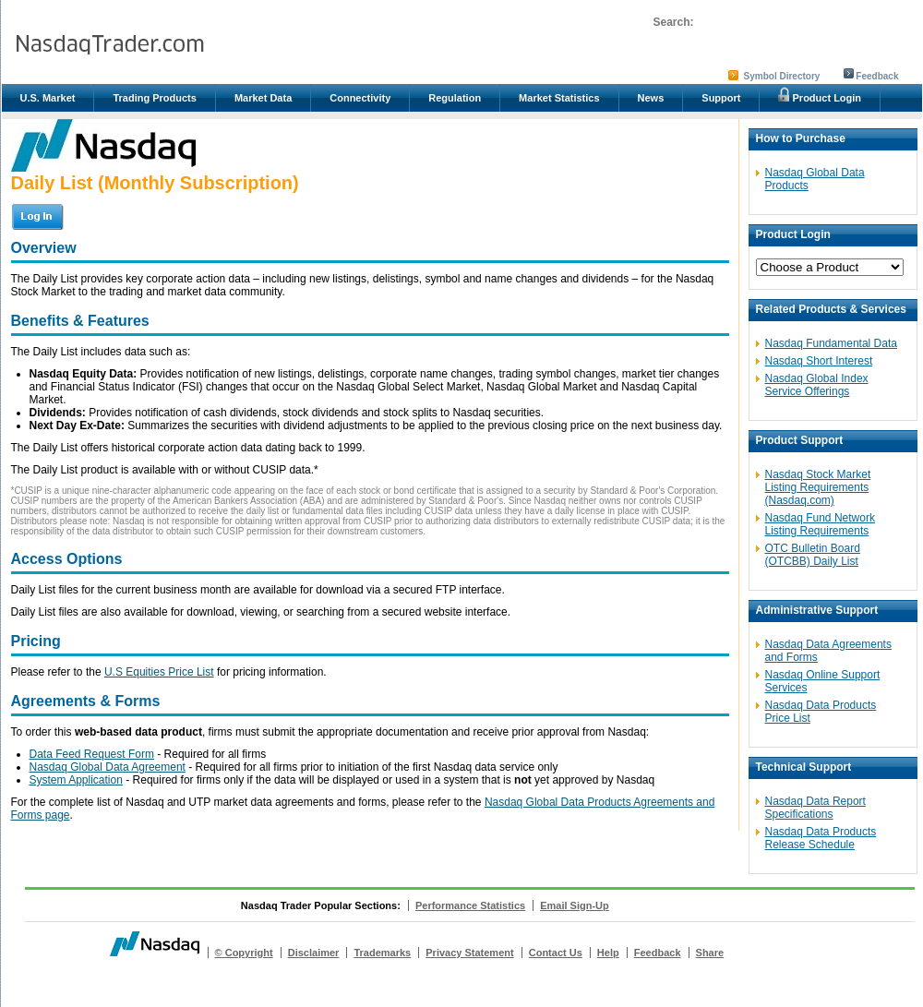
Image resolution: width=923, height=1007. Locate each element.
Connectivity (360, 97)
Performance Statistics (470, 905)
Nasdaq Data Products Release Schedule (821, 838)
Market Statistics (559, 97)
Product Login (819, 95)
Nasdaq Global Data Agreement (108, 767)
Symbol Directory (782, 76)
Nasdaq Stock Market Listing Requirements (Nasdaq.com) (818, 487)
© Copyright (244, 952)
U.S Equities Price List (159, 671)
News (651, 97)
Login (39, 216)
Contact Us (555, 952)
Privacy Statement (469, 952)
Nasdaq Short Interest (819, 360)
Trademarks (382, 952)
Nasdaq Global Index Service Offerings (817, 385)
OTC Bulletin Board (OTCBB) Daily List (812, 555)
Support (720, 97)
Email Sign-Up (574, 905)
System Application (76, 779)
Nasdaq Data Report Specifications (815, 808)
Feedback (877, 76)
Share (710, 952)
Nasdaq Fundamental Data (831, 343)
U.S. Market (48, 97)
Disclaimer (314, 952)
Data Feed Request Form (92, 754)
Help (608, 952)
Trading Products (154, 97)
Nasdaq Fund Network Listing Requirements (820, 524)
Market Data (263, 97)
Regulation (454, 97)
